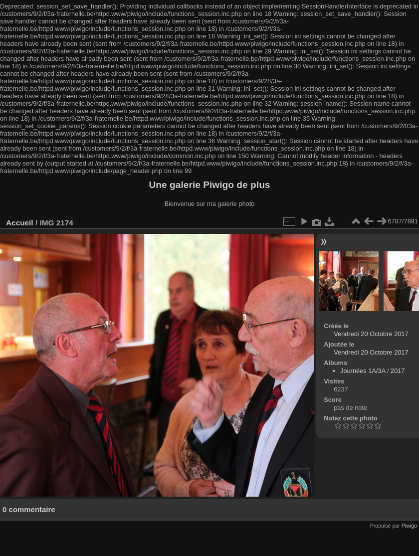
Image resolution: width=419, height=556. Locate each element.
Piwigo (409, 526)
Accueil (19, 222)
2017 (398, 370)
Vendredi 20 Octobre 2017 (371, 334)
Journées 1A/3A (362, 370)
